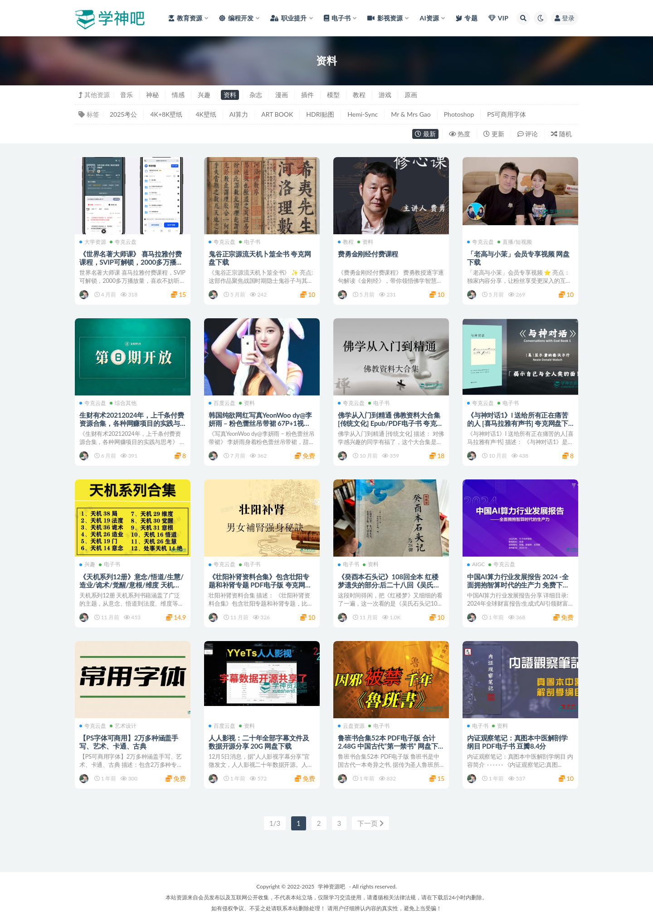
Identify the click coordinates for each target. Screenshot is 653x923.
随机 (561, 134)
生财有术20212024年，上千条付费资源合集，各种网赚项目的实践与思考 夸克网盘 (131, 423)
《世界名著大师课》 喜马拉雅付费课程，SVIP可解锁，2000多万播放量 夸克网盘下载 (131, 262)
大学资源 (92, 242)
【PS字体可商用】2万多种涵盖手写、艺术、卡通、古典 (128, 742)
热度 (460, 134)
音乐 (126, 95)
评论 (527, 134)
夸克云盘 (123, 242)
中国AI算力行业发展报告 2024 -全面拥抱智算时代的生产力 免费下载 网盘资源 (518, 585)
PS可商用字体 (506, 114)
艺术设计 (123, 726)
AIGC (476, 564)
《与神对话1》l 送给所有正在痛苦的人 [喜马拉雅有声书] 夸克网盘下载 (517, 423)
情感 (178, 95)
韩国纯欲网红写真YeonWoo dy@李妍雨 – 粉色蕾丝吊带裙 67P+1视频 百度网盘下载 (260, 423)
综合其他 (123, 403)
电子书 (249, 242)
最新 (425, 134)
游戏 (385, 95)
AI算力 (238, 114)
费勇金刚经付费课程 (368, 254)
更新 (493, 134)
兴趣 (204, 95)
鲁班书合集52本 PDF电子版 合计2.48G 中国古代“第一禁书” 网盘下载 (388, 746)
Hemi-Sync (362, 114)
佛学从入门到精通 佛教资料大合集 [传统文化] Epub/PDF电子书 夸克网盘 (390, 423)
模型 (333, 95)
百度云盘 (222, 403)
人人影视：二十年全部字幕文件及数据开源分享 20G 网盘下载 (259, 742)
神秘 (152, 95)
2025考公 (123, 114)
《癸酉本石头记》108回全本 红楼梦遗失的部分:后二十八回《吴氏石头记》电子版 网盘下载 (389, 585)
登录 (565, 18)
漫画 (281, 95)
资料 (230, 95)
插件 (307, 95)
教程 (359, 95)
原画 (410, 95)
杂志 (255, 95)
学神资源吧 (331, 886)
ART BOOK (277, 114)
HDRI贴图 (320, 114)
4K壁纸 (205, 114)
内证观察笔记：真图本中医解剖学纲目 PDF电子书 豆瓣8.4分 (517, 742)
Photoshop (459, 114)
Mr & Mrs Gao (411, 114)
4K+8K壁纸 (166, 114)
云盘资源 (351, 726)
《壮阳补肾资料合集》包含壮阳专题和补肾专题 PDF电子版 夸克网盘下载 (260, 585)
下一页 (370, 823)
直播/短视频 (514, 242)
